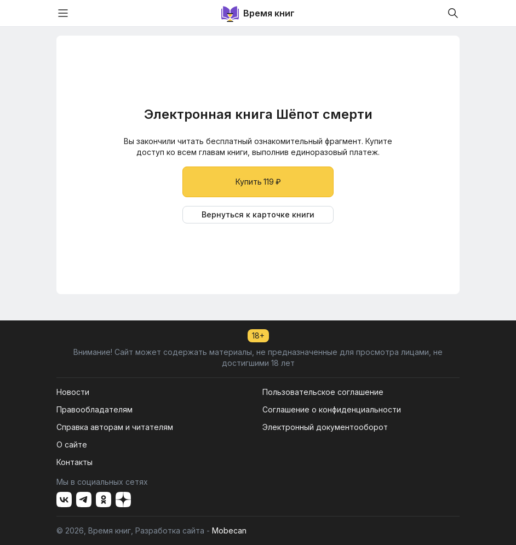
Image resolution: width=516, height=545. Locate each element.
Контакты (74, 462)
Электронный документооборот (325, 427)
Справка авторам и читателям (114, 427)
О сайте (71, 444)
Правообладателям (94, 409)
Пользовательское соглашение (322, 392)
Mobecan (229, 530)
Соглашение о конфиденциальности (331, 409)
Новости (72, 392)
